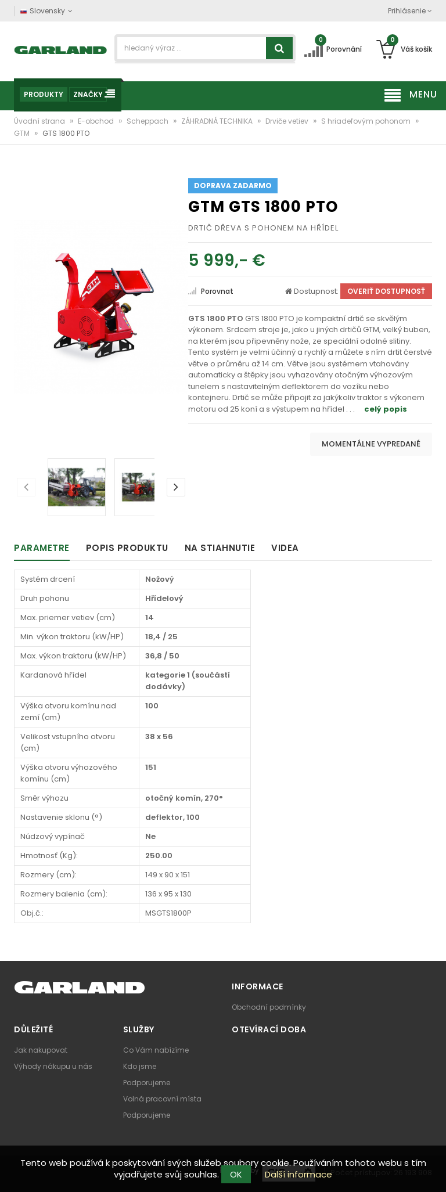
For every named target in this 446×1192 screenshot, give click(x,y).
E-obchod (97, 121)
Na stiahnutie (220, 548)
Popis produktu (127, 548)
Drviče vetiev (287, 121)
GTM (22, 133)
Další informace (298, 1174)
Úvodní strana (40, 121)
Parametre (42, 548)
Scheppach (148, 121)
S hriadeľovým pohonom (366, 121)
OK (236, 1174)
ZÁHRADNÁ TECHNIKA (217, 121)
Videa (285, 548)
